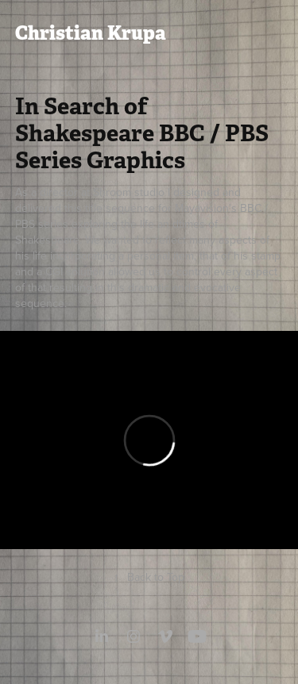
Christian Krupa (90, 33)
